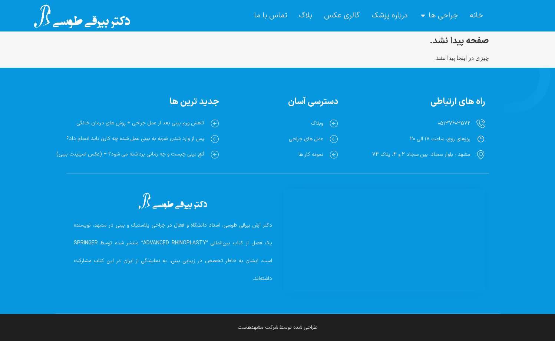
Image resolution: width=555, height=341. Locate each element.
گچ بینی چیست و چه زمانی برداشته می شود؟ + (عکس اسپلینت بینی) (130, 154)
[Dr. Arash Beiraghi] (384, 231)
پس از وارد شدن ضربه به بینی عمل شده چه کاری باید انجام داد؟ (135, 139)
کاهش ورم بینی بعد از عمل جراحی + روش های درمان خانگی (140, 123)
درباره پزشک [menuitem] (389, 15)
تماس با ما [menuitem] (270, 15)
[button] (423, 15)
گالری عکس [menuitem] (342, 15)
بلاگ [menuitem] (305, 15)
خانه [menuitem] (476, 15)
